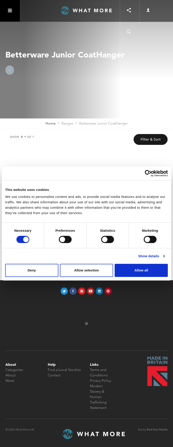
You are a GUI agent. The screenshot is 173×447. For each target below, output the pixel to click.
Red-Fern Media (157, 429)
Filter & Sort (151, 139)
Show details (148, 256)
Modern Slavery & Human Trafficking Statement (98, 397)
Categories (14, 370)
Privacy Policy (100, 380)
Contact (54, 375)
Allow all (141, 270)
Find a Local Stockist (64, 370)
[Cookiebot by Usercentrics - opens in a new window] (148, 173)
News (9, 380)
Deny (31, 270)
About (10, 375)
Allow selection (86, 270)
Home (51, 123)
